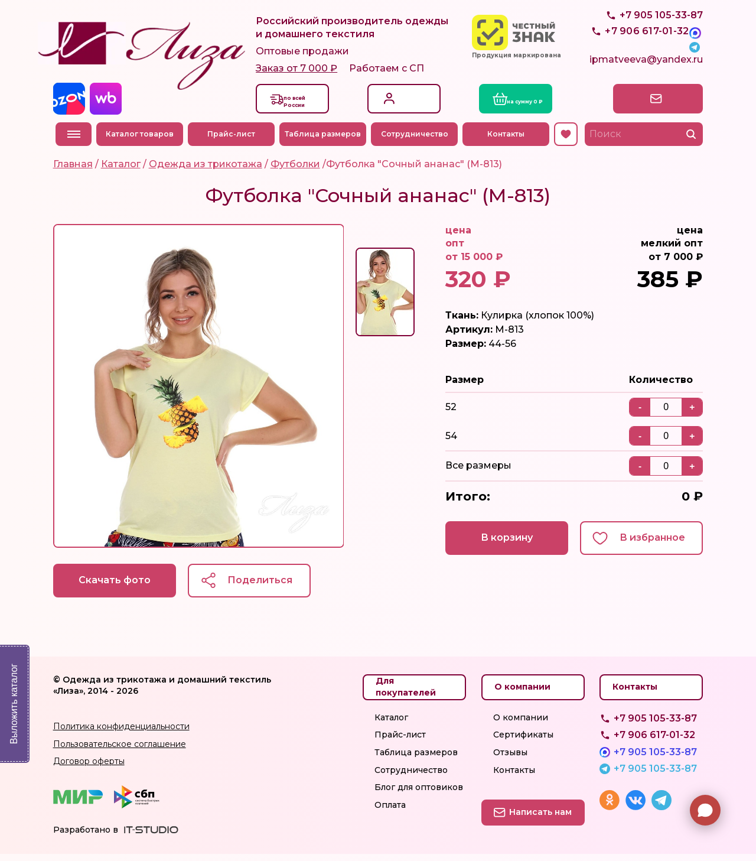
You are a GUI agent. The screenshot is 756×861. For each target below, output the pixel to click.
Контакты (508, 139)
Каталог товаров (143, 139)
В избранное (650, 544)
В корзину (496, 544)
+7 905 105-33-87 (661, 41)
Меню (73, 140)
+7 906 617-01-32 (654, 742)
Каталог (391, 724)
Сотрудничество (417, 139)
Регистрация (414, 110)
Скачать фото (118, 586)
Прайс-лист (234, 139)
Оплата (390, 812)
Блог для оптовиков (418, 794)
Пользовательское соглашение (119, 751)
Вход (397, 97)
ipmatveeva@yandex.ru (646, 68)
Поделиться (271, 586)
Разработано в (85, 837)
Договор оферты (89, 768)
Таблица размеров (325, 139)
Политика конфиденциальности (121, 734)
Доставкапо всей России (305, 106)
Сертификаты (523, 742)
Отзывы (510, 760)
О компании (520, 724)
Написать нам (651, 103)
